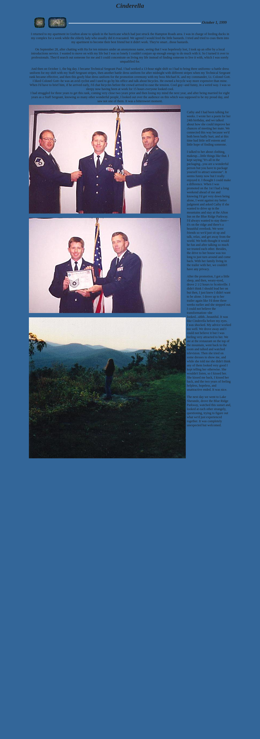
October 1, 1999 (214, 22)
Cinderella (130, 5)
